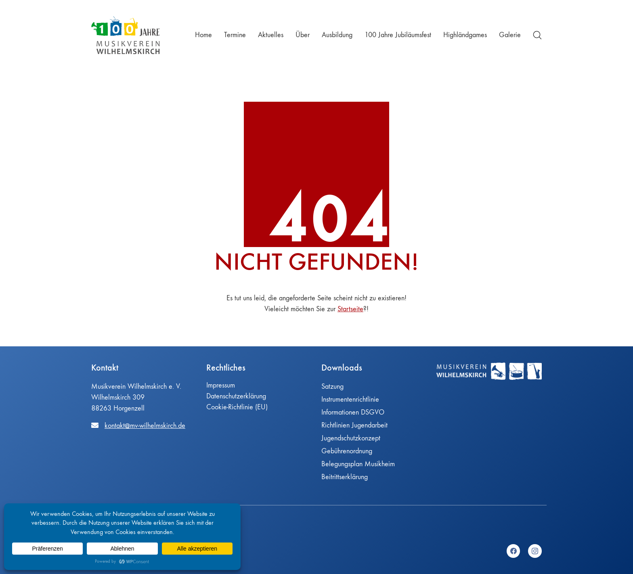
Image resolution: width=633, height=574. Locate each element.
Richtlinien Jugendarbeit (354, 425)
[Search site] (537, 35)
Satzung (332, 386)
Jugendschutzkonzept (350, 438)
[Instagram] (535, 551)
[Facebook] (513, 551)
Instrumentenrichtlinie (350, 399)
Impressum (220, 385)
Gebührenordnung (346, 451)
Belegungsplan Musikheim (358, 464)
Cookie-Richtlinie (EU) (237, 407)
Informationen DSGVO (352, 412)
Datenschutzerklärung (236, 396)
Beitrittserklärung (344, 477)
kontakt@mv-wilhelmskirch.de (145, 425)
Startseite (350, 309)
